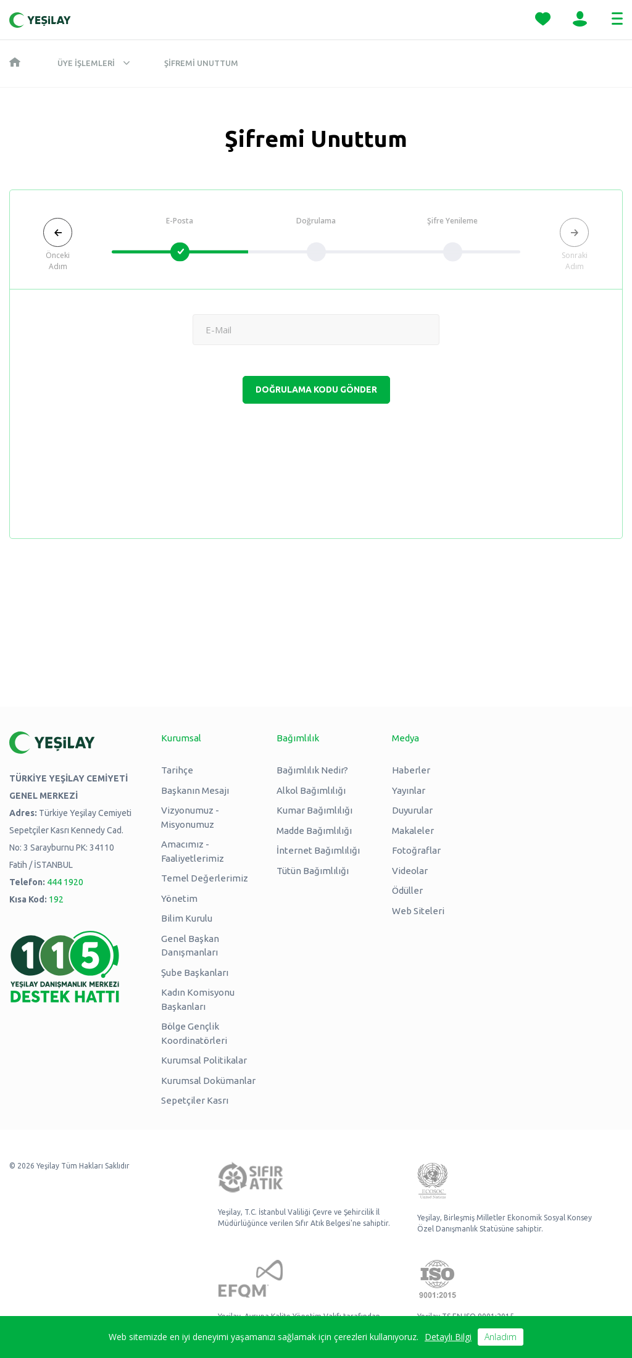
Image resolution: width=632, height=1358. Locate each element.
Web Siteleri (418, 911)
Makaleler (413, 830)
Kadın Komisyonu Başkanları (198, 999)
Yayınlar (408, 790)
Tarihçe (177, 770)
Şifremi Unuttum (201, 63)
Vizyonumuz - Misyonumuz (190, 817)
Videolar (410, 870)
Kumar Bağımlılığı (314, 810)
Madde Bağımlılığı (314, 830)
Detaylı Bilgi (448, 1337)
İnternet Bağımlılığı (318, 850)
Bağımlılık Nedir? (312, 770)
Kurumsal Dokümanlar (208, 1080)
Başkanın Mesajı (195, 790)
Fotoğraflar (416, 850)
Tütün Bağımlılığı (312, 870)
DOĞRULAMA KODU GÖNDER (316, 389)
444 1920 (65, 882)
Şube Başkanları (194, 972)
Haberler (411, 770)
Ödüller (407, 890)
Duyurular (412, 810)
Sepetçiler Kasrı (194, 1100)
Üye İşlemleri (86, 63)
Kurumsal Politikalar (204, 1060)
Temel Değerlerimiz (204, 878)
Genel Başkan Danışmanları (190, 945)
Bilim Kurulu (186, 918)
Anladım (500, 1337)
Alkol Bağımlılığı (311, 790)
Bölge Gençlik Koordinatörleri (194, 1033)
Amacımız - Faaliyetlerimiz (192, 851)
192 (56, 899)
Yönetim (179, 898)
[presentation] (316, 459)
